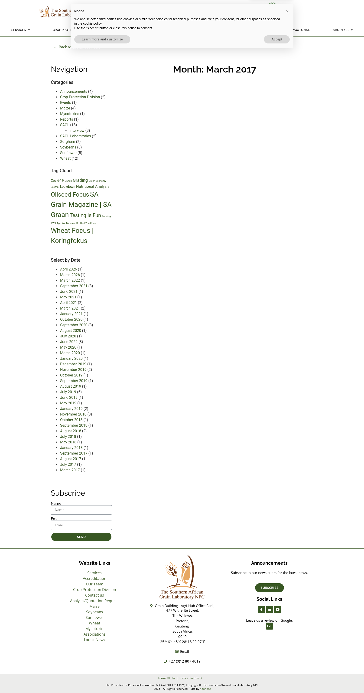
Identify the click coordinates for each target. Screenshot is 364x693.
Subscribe (68, 493)
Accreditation (94, 578)
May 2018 (68, 442)
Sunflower (68, 153)
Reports (66, 119)
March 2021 (70, 308)
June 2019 (69, 397)
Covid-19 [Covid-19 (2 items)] (57, 180)
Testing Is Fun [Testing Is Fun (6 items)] (85, 215)
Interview (76, 130)
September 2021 (74, 286)
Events (65, 102)
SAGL (64, 125)
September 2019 (74, 381)
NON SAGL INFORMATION (247, 30)
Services (20, 30)
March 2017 (70, 470)
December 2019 (73, 364)
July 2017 (68, 464)
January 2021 (71, 314)
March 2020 (70, 353)
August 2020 (70, 330)
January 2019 (71, 408)
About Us (343, 30)
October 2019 (71, 375)
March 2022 (70, 280)
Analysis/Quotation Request (141, 30)
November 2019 (73, 369)
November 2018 (73, 414)
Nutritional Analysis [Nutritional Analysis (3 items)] (93, 186)
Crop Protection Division (73, 30)
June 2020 (69, 342)
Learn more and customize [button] (102, 680)
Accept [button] (276, 680)
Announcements (73, 91)
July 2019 (68, 392)
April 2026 (68, 269)
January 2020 (71, 358)
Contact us (94, 595)
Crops (196, 30)
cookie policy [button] (92, 665)
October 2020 (71, 319)
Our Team (94, 584)
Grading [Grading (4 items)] (80, 180)
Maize (65, 108)
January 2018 (71, 448)
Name (56, 503)
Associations (95, 634)
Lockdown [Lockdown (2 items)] (67, 186)
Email (55, 519)
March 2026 (70, 275)
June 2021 (69, 291)
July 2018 (68, 436)
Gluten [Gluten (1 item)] (68, 180)
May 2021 (68, 297)
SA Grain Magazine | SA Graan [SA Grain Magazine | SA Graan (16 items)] (81, 204)
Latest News (94, 639)
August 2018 (70, 431)
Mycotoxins (300, 30)
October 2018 (71, 420)
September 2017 (74, 453)
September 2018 (74, 425)
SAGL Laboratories (75, 136)
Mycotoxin (94, 628)
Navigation (69, 69)
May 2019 (68, 403)
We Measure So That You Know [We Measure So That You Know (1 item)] (79, 223)
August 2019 (70, 386)
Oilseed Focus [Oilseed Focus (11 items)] (70, 194)
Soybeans (68, 147)
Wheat (65, 158)
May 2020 (68, 347)
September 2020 (74, 325)
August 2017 (70, 459)
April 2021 (68, 302)
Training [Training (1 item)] (106, 216)
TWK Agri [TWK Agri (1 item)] (56, 223)
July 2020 (68, 336)
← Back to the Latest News (76, 47)
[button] (287, 652)
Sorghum (67, 141)
